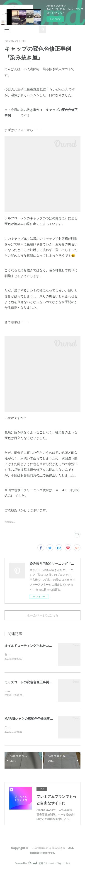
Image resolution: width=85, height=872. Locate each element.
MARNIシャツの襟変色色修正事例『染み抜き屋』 (40, 719)
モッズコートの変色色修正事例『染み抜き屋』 (38, 682)
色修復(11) (10, 522)
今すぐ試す (55, 19)
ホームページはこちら (42, 615)
